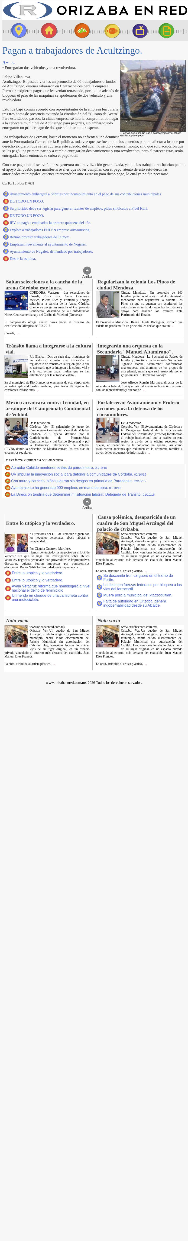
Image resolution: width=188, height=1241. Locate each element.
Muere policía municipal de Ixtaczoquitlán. (137, 595)
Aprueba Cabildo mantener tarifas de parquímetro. (59, 468)
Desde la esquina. (23, 259)
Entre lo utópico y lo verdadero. (37, 573)
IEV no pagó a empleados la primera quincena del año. (50, 223)
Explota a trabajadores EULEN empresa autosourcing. (50, 230)
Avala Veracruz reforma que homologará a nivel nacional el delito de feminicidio (51, 588)
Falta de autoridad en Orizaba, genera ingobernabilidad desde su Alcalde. (134, 603)
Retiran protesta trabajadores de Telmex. (40, 237)
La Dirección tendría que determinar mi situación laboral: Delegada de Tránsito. (83, 494)
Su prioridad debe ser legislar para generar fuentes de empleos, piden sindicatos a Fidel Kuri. (79, 208)
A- (13, 63)
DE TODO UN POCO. (27, 201)
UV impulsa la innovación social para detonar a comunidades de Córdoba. (78, 474)
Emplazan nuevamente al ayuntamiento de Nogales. (48, 244)
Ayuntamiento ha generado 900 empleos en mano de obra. (66, 488)
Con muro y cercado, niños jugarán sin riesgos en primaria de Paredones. (78, 481)
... (17, 333)
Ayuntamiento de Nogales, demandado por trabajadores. (51, 251)
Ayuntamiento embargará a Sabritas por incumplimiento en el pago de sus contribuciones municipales (85, 194)
